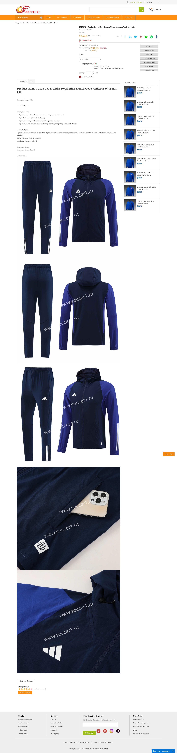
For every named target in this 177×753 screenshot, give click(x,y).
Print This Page (149, 70)
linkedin (130, 37)
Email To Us (149, 54)
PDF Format (149, 46)
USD (86, 48)
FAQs (135, 730)
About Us (73, 742)
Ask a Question (149, 50)
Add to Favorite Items (88, 77)
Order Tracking (23, 730)
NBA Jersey (77, 17)
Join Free (139, 2)
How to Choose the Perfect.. (141, 734)
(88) (89, 36)
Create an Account (23, 723)
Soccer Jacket (30, 23)
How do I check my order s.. (141, 723)
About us (53, 719)
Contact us (128, 17)
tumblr (156, 37)
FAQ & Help (149, 66)
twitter (135, 37)
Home (49, 17)
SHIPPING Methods (57, 726)
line (146, 37)
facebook (125, 37)
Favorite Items (22, 734)
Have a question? (87, 40)
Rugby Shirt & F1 (94, 17)
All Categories (30, 17)
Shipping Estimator (149, 62)
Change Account (23, 726)
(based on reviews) (39, 689)
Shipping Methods (84, 742)
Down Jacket (38, 23)
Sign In (132, 2)
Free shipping (55, 734)
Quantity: (81, 73)
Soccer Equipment (112, 17)
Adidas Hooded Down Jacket (50, 23)
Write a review (96, 36)
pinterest (141, 37)
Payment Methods (149, 58)
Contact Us (54, 730)
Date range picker (138, 719)
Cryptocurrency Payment (25, 719)
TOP (167, 454)
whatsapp (151, 37)
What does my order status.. (141, 726)
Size (82, 54)
